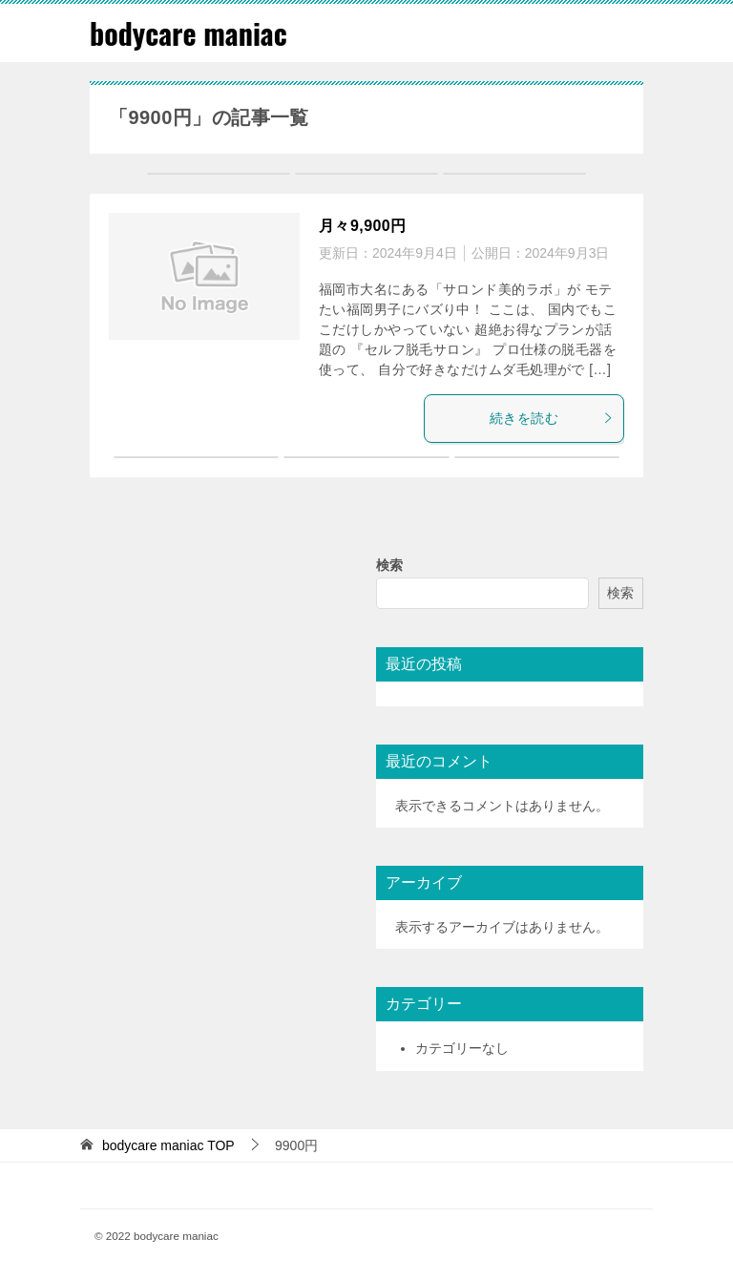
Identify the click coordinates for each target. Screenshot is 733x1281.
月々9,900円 (363, 226)
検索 (389, 565)
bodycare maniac (188, 32)
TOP (168, 1145)
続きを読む (552, 418)
